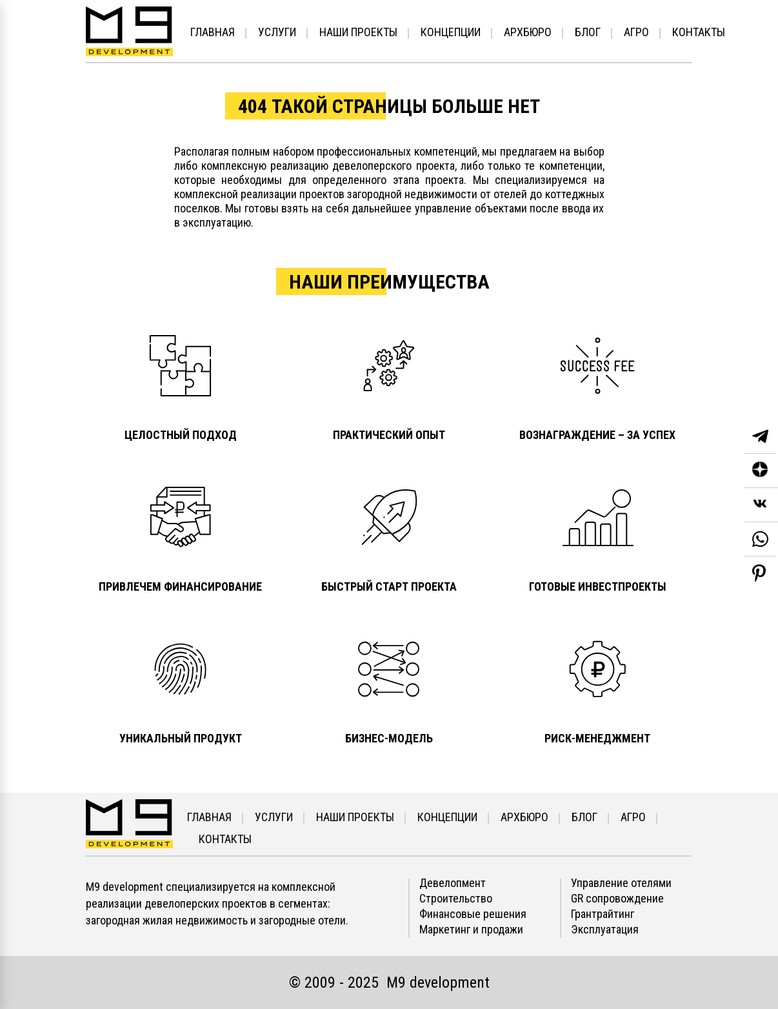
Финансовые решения (472, 914)
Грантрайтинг (602, 914)
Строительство (455, 898)
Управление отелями (621, 883)
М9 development (438, 982)
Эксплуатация (605, 929)
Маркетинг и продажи (471, 929)
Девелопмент (452, 883)
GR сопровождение (617, 898)
